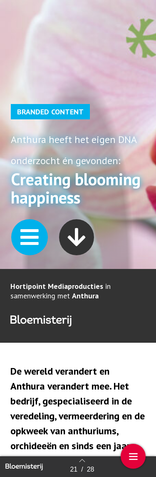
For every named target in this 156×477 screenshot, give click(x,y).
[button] (29, 237)
